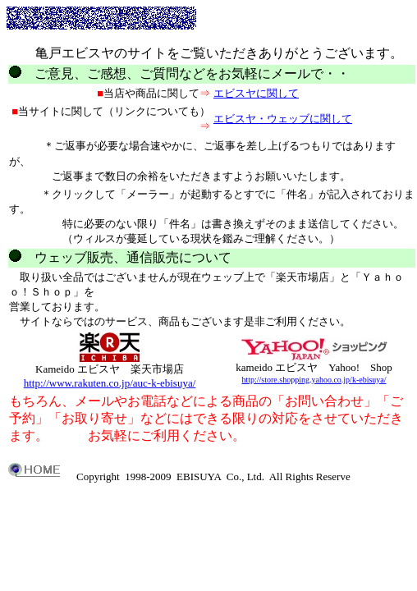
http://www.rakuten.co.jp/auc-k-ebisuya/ (110, 383)
